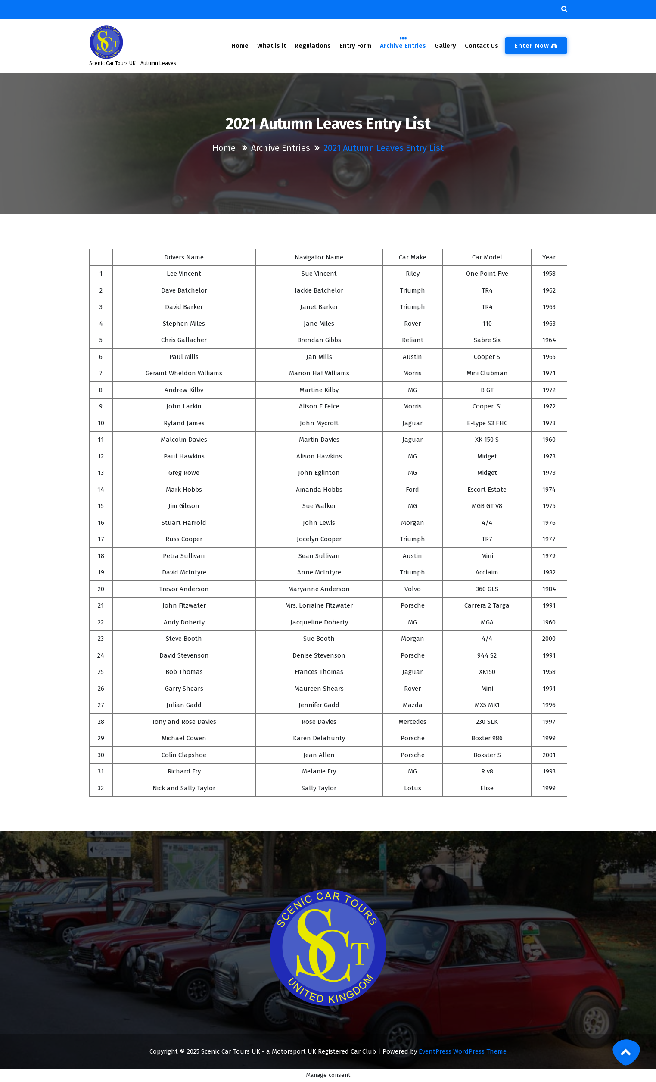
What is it (271, 46)
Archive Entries (402, 45)
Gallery (445, 46)
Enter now (536, 46)
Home (239, 46)
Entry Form (355, 46)
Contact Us (481, 46)
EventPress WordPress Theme (463, 1051)
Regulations (313, 46)
